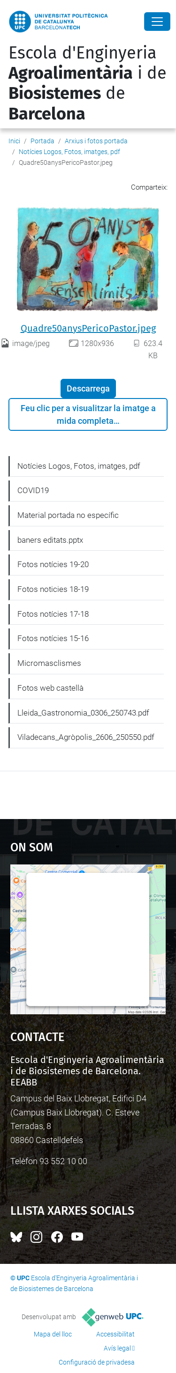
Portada (42, 141)
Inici (14, 141)
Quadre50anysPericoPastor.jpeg (88, 328)
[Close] (157, 21)
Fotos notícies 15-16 (53, 638)
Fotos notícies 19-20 (53, 564)
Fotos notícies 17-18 (53, 614)
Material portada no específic (68, 515)
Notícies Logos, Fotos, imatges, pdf (69, 151)
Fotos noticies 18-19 (53, 589)
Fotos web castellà (50, 688)
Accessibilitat (115, 1334)
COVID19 (33, 490)
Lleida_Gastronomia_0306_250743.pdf (83, 712)
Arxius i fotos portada (96, 141)
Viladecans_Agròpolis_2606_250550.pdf (85, 737)
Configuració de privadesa (97, 1362)
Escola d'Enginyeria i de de (87, 83)
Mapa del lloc (53, 1334)
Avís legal (117, 1348)
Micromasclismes (49, 663)
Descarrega (88, 388)
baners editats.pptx (50, 540)
